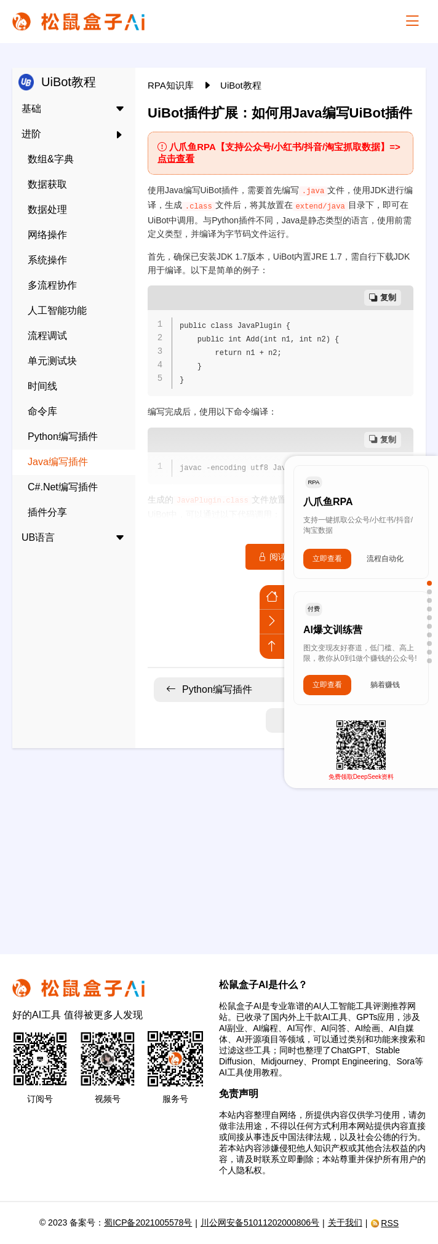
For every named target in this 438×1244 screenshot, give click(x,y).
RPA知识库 (172, 85)
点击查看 (175, 158)
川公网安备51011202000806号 (260, 1222)
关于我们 (345, 1222)
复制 (382, 297)
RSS (384, 1223)
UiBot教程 (240, 85)
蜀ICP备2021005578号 (148, 1222)
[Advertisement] (219, 843)
